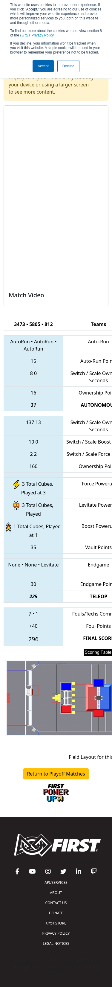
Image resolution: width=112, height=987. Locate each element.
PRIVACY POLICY (56, 933)
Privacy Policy (36, 35)
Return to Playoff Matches (56, 773)
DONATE (56, 913)
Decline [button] (68, 66)
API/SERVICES (56, 882)
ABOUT (56, 892)
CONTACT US (56, 902)
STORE (56, 923)
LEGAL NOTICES (56, 943)
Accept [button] (43, 66)
